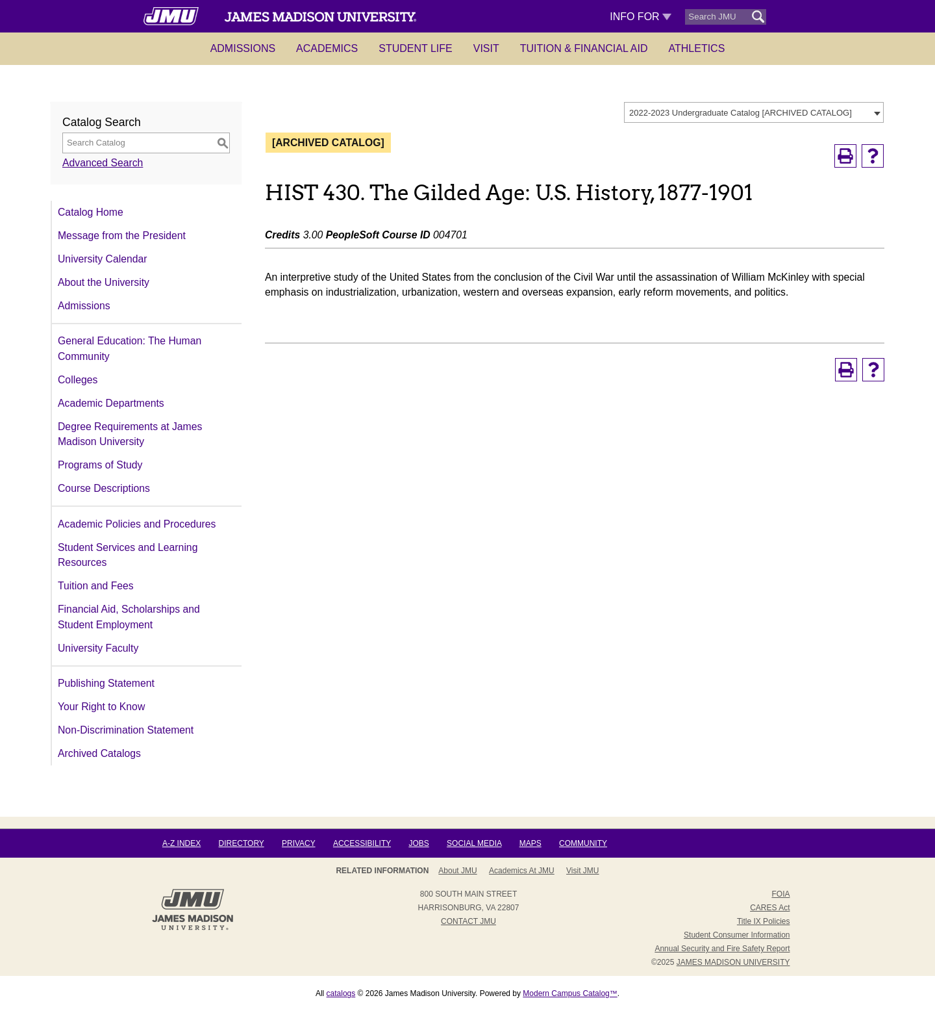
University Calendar (102, 258)
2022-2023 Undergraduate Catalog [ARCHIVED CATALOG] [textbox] (740, 113)
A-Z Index (181, 843)
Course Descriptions (104, 488)
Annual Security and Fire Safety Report (722, 948)
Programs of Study (100, 464)
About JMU (457, 870)
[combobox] (754, 112)
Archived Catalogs (99, 753)
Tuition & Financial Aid (584, 48)
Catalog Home (90, 212)
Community (583, 843)
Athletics (697, 48)
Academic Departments (111, 403)
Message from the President (122, 235)
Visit (486, 48)
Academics (327, 48)
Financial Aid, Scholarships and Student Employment (129, 617)
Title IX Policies (763, 921)
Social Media (474, 843)
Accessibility (362, 843)
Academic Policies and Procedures (137, 524)
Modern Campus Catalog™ (570, 993)
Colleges (77, 379)
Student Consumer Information (737, 935)
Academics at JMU (522, 870)
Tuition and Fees (96, 585)
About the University (103, 282)
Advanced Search (102, 162)
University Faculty (98, 648)
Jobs (418, 843)
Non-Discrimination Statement (125, 730)
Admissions (242, 48)
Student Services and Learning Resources (127, 555)
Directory (241, 843)
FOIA (780, 894)
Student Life (416, 48)
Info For (640, 16)
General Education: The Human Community (129, 348)
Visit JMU (582, 870)
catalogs (341, 993)
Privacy (299, 843)
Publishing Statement (106, 683)
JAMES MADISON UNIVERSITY (733, 962)
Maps (530, 843)
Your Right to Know (101, 706)
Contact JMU (468, 921)
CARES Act (770, 907)
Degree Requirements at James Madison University (130, 434)
